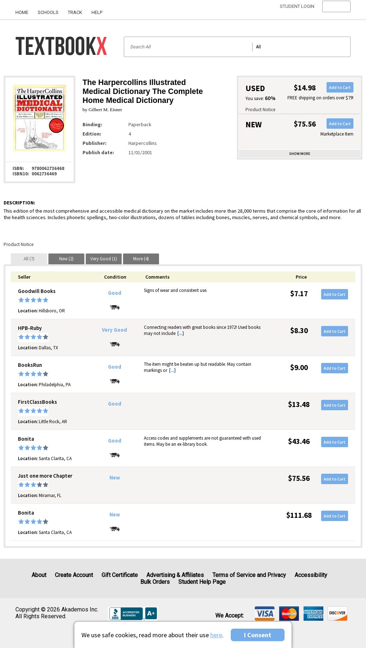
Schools (48, 12)
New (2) (66, 259)
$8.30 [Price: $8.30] (299, 330)
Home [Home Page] (21, 12)
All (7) (29, 259)
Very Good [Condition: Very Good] (114, 330)
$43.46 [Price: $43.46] (299, 441)
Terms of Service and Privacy (249, 575)
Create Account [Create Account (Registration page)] (74, 575)
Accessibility (311, 575)
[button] (336, 12)
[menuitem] (24, 10)
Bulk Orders (155, 581)
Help (97, 12)
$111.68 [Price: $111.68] (299, 515)
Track (75, 12)
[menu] (336, 12)
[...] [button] (180, 333)
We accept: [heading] (229, 615)
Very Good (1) (103, 259)
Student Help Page (202, 581)
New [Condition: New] (114, 477)
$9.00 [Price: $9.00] (299, 367)
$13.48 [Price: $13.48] (299, 404)
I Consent (257, 635)
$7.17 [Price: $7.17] (299, 293)
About (39, 575)
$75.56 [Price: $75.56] (299, 478)
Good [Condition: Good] (114, 293)
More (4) (141, 259)
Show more (299, 153)
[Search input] (237, 47)
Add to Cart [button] (340, 87)
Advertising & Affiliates (175, 575)
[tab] (29, 258)
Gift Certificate (120, 575)
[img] (264, 613)
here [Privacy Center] (216, 635)
